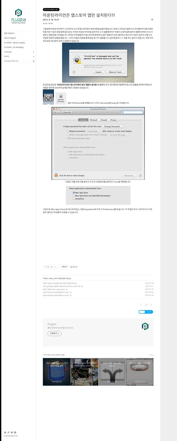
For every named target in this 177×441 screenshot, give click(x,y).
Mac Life (53, 331)
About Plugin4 (10, 38)
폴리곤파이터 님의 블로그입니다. (61, 380)
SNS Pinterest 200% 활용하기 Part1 (56, 348)
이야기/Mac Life (51, 9)
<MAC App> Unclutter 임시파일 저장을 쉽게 (58, 336)
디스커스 (149, 364)
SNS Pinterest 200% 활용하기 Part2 (56, 345)
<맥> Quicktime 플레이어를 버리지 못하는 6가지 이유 (61, 339)
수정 (45, 23)
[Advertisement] (98, 53)
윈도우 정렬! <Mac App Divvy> (54, 342)
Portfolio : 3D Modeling (14, 47)
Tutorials (8, 52)
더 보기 (151, 407)
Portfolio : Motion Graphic (14, 43)
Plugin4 (52, 376)
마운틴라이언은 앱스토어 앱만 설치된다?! (79, 15)
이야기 (6, 56)
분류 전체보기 (9, 33)
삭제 (51, 23)
